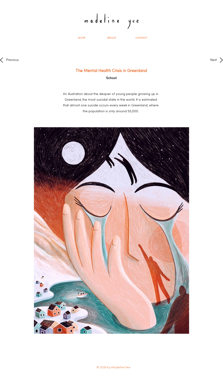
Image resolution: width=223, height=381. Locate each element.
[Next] (212, 60)
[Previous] (13, 60)
